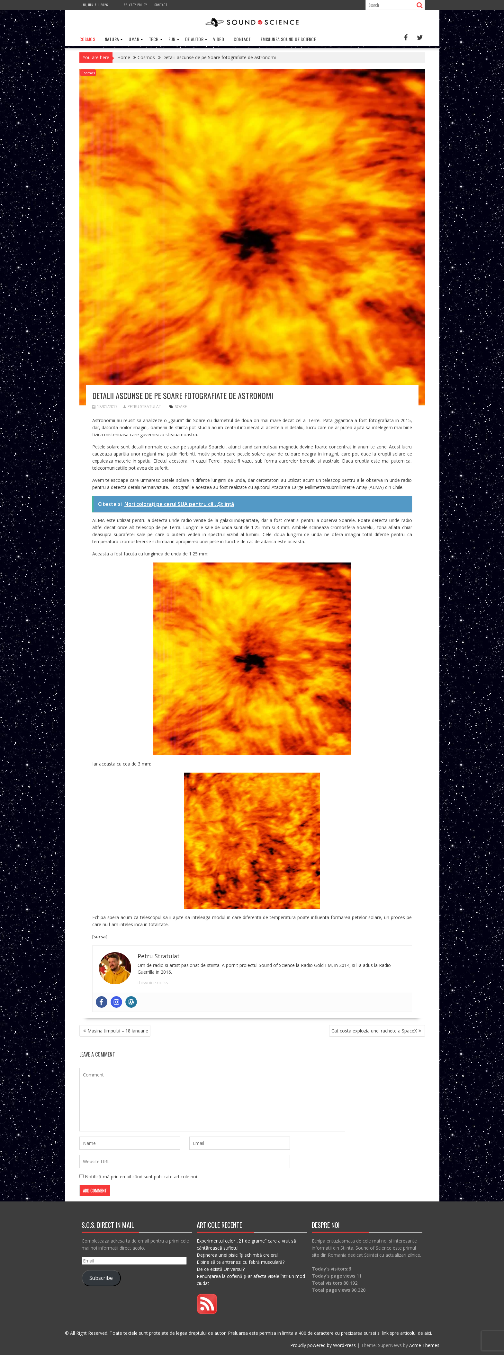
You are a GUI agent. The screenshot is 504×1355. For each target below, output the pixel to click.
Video (218, 39)
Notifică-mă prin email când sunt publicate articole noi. (141, 1176)
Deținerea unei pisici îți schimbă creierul (237, 1255)
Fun (172, 39)
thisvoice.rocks (153, 982)
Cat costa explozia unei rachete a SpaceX (374, 1030)
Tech (154, 39)
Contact (161, 4)
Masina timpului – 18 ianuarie (117, 1030)
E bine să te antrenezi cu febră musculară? (240, 1262)
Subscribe (101, 1277)
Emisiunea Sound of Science (288, 39)
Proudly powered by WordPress (323, 1345)
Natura (112, 39)
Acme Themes (424, 1345)
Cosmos (87, 39)
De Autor (194, 39)
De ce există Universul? (221, 1269)
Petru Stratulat (142, 406)
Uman (134, 39)
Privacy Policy (135, 4)
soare (181, 406)
